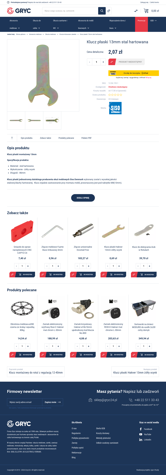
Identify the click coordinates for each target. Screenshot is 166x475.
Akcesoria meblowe (35, 34)
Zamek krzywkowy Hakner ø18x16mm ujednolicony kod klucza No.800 (83, 328)
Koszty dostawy (102, 433)
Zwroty (74, 443)
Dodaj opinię (83, 198)
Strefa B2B (100, 428)
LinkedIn (145, 439)
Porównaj (111, 62)
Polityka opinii (77, 447)
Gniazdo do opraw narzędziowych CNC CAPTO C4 (22, 250)
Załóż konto (154, 2)
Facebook (145, 429)
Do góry (12, 138)
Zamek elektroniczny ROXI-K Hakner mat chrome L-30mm (113, 327)
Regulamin (76, 433)
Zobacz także (45, 138)
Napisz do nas (33, 2)
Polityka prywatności (80, 438)
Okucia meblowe (50, 34)
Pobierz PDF (86, 138)
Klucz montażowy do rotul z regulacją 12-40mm (36, 372)
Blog (73, 457)
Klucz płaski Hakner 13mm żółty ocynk (113, 248)
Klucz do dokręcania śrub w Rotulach (143, 248)
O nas (74, 428)
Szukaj (102, 11)
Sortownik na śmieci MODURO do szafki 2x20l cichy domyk (143, 327)
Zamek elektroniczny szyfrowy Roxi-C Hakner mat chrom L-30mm (53, 327)
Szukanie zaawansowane (109, 11)
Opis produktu (26, 138)
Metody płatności (103, 438)
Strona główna (20, 34)
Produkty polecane (66, 138)
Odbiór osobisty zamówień (107, 443)
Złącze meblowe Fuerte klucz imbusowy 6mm (53, 248)
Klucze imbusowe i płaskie (67, 34)
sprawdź (122, 91)
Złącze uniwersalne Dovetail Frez (83, 248)
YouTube (145, 434)
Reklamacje (76, 452)
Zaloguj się (144, 2)
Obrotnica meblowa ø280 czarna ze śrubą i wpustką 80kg (22, 327)
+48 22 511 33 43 (55, 2)
